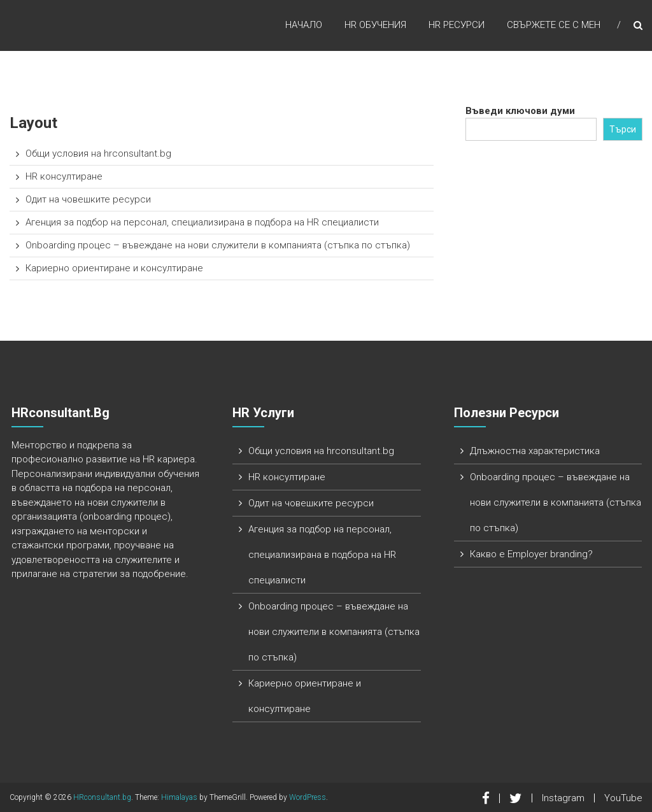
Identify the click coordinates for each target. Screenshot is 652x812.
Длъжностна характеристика (535, 451)
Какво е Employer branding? (531, 554)
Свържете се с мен (553, 25)
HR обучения (375, 25)
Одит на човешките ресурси (88, 199)
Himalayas (179, 797)
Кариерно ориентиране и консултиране (114, 268)
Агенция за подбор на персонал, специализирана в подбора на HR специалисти (202, 222)
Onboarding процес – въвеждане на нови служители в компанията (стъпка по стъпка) (217, 245)
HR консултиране (64, 176)
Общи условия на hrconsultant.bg (98, 153)
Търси (622, 129)
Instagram (563, 798)
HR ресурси (457, 25)
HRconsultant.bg (102, 797)
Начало (303, 25)
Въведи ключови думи (520, 111)
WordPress (307, 797)
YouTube (623, 798)
